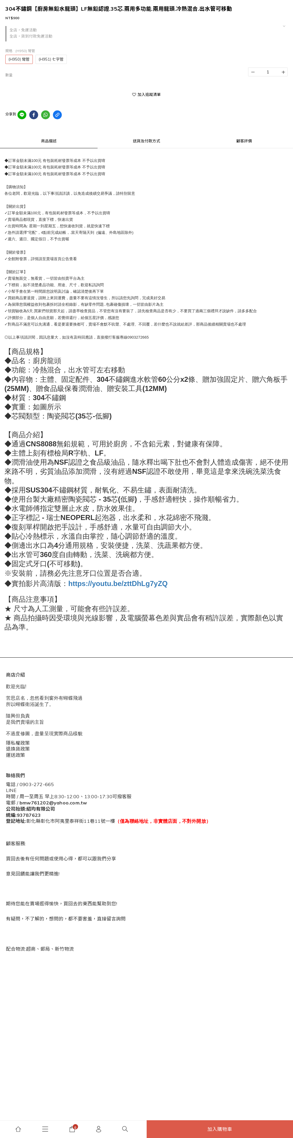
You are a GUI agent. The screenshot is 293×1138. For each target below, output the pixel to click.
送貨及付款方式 (146, 141)
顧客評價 (244, 141)
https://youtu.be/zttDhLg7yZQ (118, 583)
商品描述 (49, 141)
